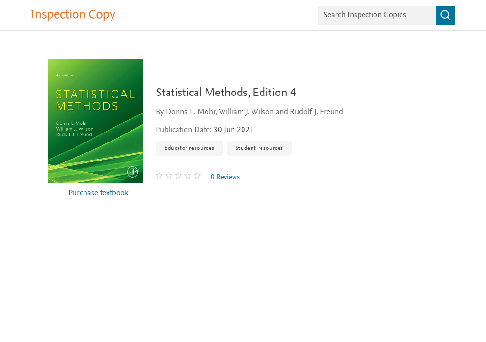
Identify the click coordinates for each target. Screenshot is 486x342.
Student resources (259, 148)
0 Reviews (225, 177)
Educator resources (189, 148)
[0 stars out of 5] (179, 177)
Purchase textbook (98, 194)
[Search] (445, 15)
